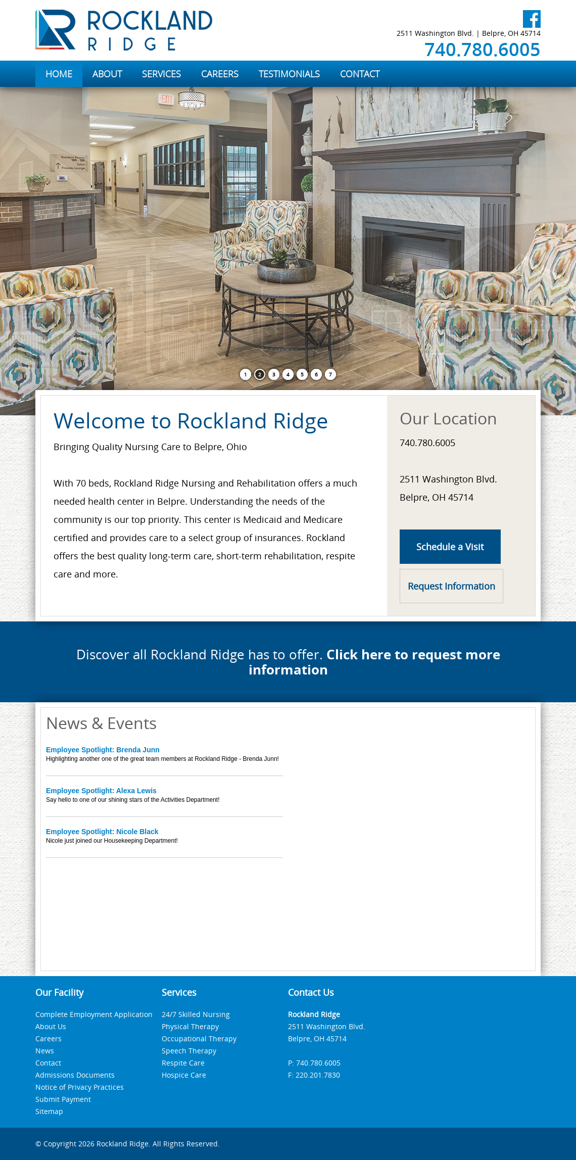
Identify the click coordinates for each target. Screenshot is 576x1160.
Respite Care (183, 1063)
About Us (50, 1026)
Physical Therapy (190, 1026)
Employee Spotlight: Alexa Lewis (101, 791)
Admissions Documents (75, 1075)
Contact (48, 1063)
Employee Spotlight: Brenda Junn (103, 750)
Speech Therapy (189, 1050)
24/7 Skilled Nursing (196, 1014)
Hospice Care (184, 1075)
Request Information (451, 586)
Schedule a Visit (450, 547)
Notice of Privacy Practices (79, 1087)
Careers (48, 1038)
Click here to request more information (374, 662)
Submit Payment (63, 1099)
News (44, 1050)
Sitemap (49, 1111)
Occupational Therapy (199, 1038)
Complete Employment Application (94, 1014)
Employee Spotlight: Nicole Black (102, 832)
